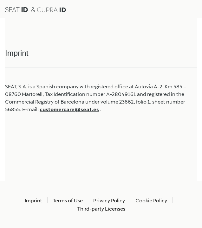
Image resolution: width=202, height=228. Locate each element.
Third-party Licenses (101, 209)
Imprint (33, 200)
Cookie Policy (151, 200)
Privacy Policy (109, 200)
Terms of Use (68, 200)
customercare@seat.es (69, 109)
